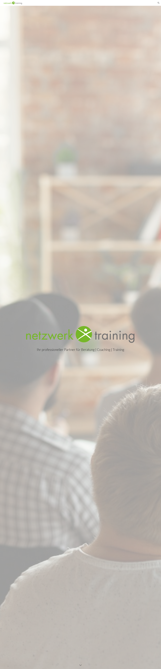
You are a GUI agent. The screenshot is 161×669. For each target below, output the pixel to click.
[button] (158, 2)
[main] (80, 349)
